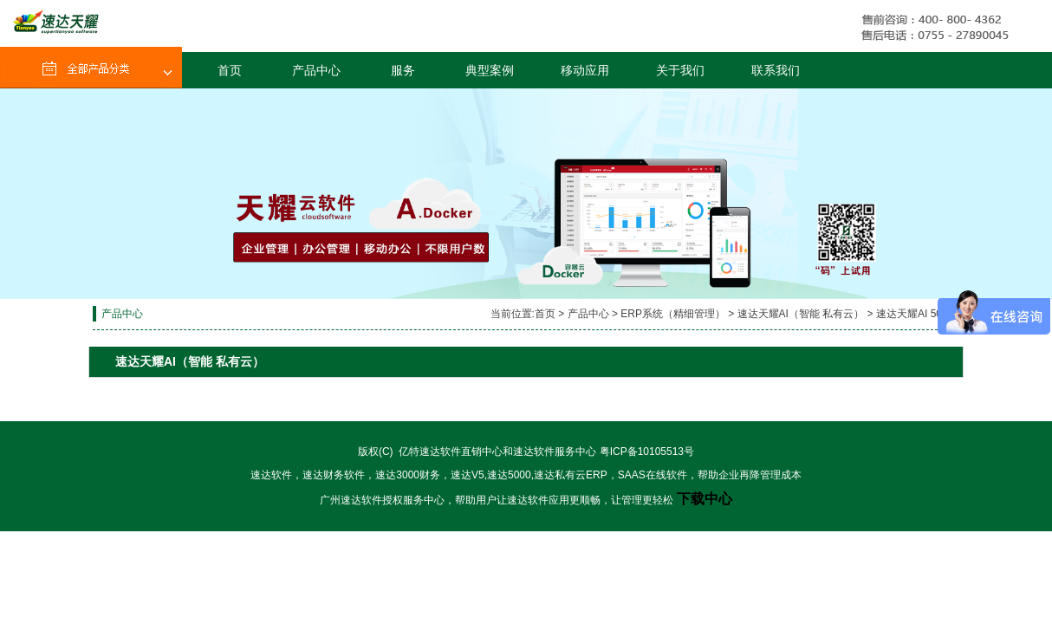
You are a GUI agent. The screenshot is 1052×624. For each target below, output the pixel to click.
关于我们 (680, 70)
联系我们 (775, 70)
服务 (403, 70)
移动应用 (585, 70)
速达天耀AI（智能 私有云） (801, 314)
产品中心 (316, 70)
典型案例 (489, 70)
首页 (230, 70)
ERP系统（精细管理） (672, 314)
